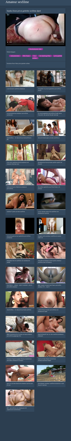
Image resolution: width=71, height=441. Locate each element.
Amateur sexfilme (17, 2)
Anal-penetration (15, 56)
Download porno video (36, 49)
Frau (34, 56)
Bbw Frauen (26, 56)
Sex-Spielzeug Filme (45, 56)
